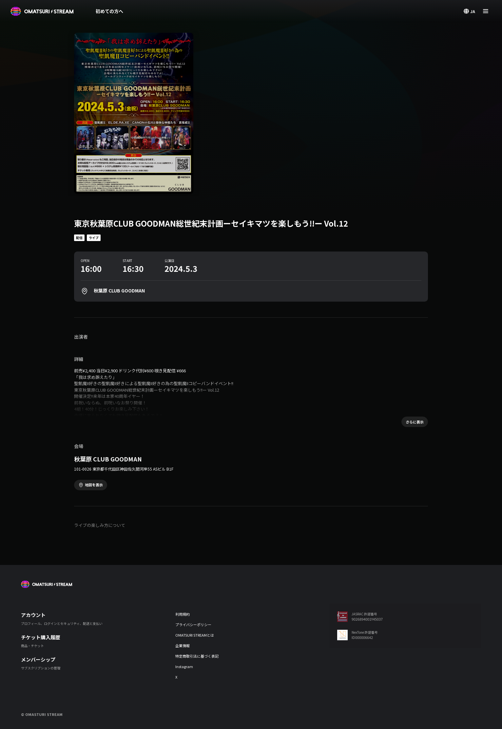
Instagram (184, 666)
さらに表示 (415, 421)
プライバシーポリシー (193, 624)
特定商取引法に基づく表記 (197, 656)
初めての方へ (109, 11)
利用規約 (182, 614)
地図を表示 (94, 484)
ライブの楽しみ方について (99, 525)
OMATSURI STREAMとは (194, 635)
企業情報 (182, 645)
